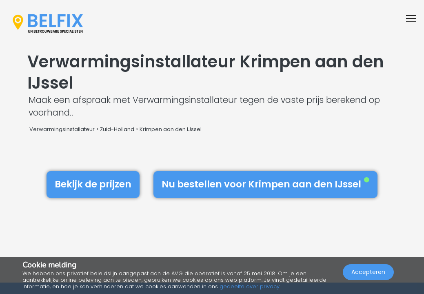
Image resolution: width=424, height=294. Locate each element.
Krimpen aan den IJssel (171, 129)
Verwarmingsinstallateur (62, 129)
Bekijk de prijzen (93, 184)
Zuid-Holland (117, 129)
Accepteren (368, 272)
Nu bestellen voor (265, 184)
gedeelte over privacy (250, 286)
